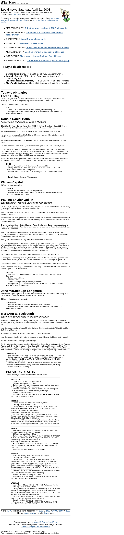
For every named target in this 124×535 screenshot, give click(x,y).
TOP (9, 511)
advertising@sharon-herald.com (35, 527)
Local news (29, 513)
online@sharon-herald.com (46, 522)
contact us (15, 14)
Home (46, 513)
